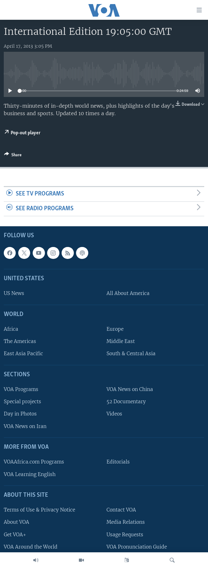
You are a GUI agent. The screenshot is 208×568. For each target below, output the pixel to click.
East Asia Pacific (23, 354)
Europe (115, 329)
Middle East (121, 342)
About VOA (16, 522)
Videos (114, 414)
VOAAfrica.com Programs (34, 462)
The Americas (20, 342)
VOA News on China (130, 390)
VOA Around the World (30, 547)
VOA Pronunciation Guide (137, 547)
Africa (11, 329)
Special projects (22, 402)
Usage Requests (125, 535)
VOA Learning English (30, 474)
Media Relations (126, 522)
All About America (128, 294)
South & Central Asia (131, 354)
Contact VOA (121, 510)
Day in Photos (20, 414)
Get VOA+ (15, 535)
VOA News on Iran (25, 426)
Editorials (118, 462)
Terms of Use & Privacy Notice (39, 510)
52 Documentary (126, 402)
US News (14, 294)
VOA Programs (21, 390)
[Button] (13, 156)
